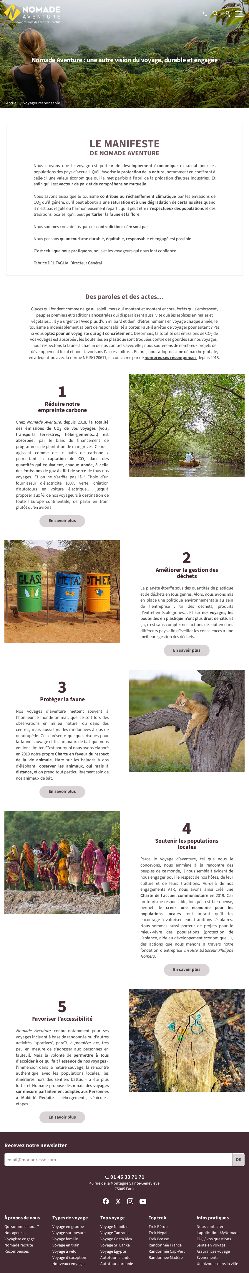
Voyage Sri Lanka (115, 1245)
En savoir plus (62, 521)
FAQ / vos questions (214, 1239)
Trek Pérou (158, 1227)
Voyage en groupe (68, 1227)
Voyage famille (65, 1239)
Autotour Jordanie (116, 1264)
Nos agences (15, 1233)
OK (238, 1160)
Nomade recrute (18, 1245)
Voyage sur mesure (69, 1233)
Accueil (12, 103)
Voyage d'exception (69, 1258)
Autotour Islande (115, 1258)
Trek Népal (158, 1233)
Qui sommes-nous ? (21, 1227)
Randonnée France (165, 1245)
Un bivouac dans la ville (217, 1264)
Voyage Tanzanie (115, 1233)
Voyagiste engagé (19, 1239)
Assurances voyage (213, 1251)
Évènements (207, 1258)
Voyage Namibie (114, 1227)
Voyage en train (65, 1245)
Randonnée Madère (166, 1258)
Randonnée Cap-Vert (167, 1251)
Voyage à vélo (64, 1251)
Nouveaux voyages (68, 1264)
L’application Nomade (218, 1233)
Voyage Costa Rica (116, 1239)
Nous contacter (210, 1227)
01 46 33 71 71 (124, 1177)
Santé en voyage (211, 1245)
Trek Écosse (159, 1239)
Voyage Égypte (113, 1251)
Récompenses (16, 1251)
